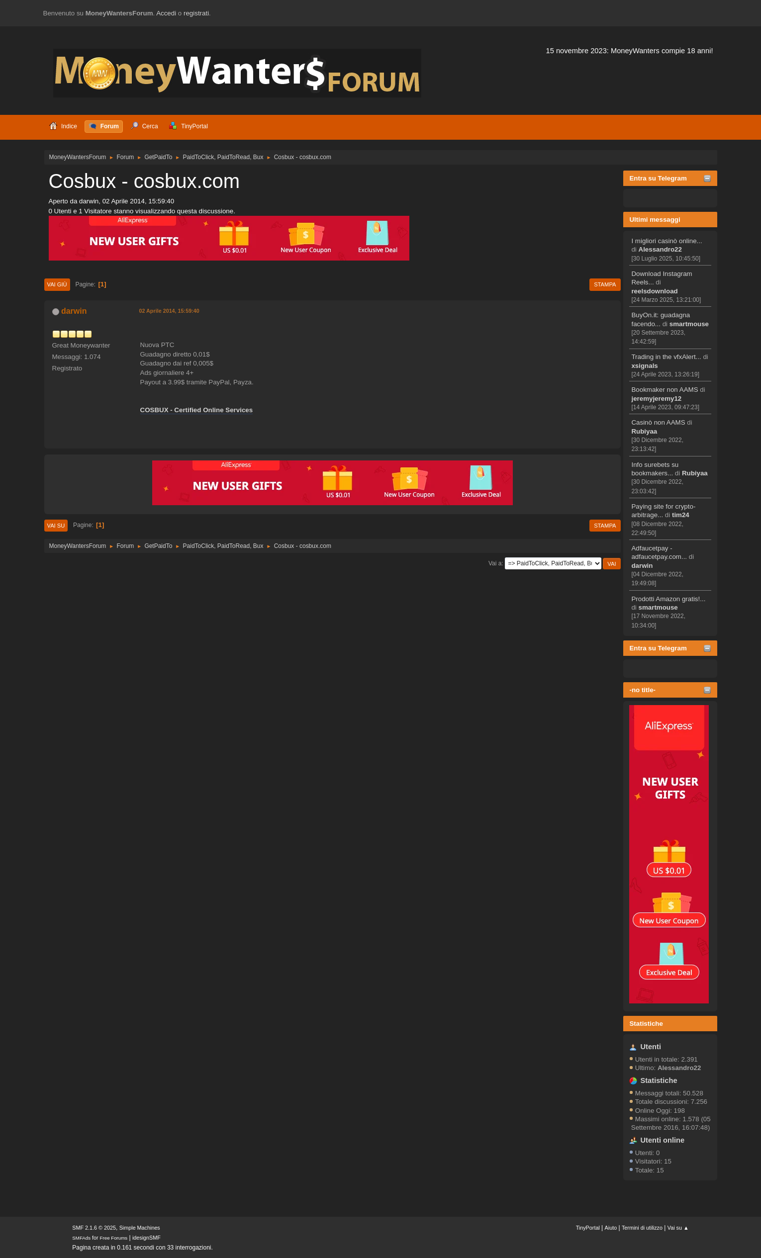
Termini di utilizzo (642, 1228)
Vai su (56, 526)
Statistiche (646, 1023)
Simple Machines (139, 1228)
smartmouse (689, 324)
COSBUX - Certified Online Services (196, 410)
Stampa (605, 284)
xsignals (644, 365)
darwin (642, 565)
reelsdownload (654, 291)
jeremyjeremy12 (656, 398)
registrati (196, 13)
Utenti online (662, 1140)
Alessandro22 (660, 249)
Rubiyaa (644, 431)
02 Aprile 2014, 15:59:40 (169, 311)
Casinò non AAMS (658, 422)
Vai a (494, 563)
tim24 (680, 515)
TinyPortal (588, 1228)
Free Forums (114, 1238)
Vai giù (57, 284)
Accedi (166, 13)
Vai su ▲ (678, 1228)
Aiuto (611, 1228)
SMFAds (81, 1238)
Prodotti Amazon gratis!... (668, 599)
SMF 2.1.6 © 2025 (94, 1228)
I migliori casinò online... (666, 241)
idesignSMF (146, 1238)
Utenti (650, 1047)
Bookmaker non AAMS (664, 389)
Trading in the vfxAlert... (666, 356)
